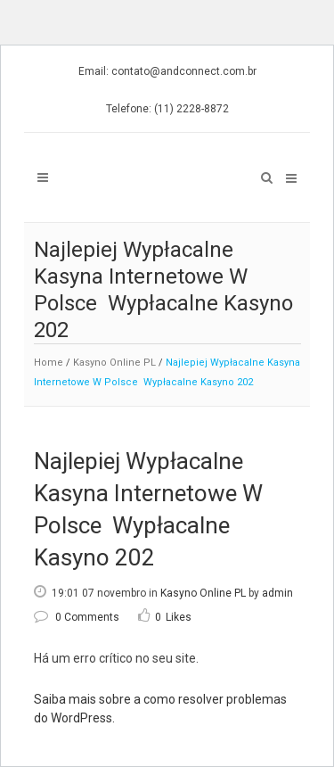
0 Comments (76, 617)
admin (277, 593)
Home (48, 362)
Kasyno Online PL (114, 362)
